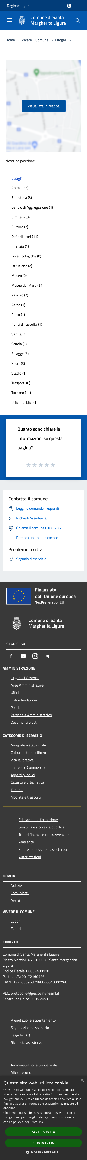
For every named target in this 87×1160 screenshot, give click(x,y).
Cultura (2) (19, 227)
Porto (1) (18, 314)
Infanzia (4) (20, 246)
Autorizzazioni (30, 857)
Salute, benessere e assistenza (43, 849)
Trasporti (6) (20, 383)
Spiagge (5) (20, 353)
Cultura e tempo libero (28, 752)
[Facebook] (11, 656)
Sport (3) (18, 363)
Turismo (17, 789)
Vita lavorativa (22, 760)
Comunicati (20, 893)
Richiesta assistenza (27, 1042)
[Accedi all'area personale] (69, 5)
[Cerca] (77, 20)
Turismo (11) (21, 392)
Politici (16, 707)
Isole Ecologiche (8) (26, 256)
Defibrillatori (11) (24, 236)
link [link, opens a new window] (40, 1122)
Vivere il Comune (35, 40)
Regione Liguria (19, 5)
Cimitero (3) (20, 217)
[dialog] (43, 1118)
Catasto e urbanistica (27, 782)
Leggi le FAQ (20, 1035)
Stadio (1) (18, 373)
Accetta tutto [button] (43, 1132)
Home (10, 40)
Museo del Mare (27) (27, 285)
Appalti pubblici (23, 775)
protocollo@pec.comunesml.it (35, 993)
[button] (43, 1152)
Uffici (15, 692)
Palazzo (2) (19, 295)
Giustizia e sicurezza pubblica (41, 827)
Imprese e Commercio (28, 767)
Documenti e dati (24, 722)
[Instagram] (35, 656)
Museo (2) (19, 275)
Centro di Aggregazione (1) (32, 207)
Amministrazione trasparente (34, 1065)
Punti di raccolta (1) (26, 324)
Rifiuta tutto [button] (43, 1143)
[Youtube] (23, 656)
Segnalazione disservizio (30, 1027)
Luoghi (60, 40)
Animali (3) (19, 188)
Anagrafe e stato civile (28, 745)
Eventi (16, 928)
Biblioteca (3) (21, 197)
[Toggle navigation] (9, 20)
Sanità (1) (18, 334)
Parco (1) (18, 305)
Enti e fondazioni (24, 700)
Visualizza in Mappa (44, 106)
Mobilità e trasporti (26, 797)
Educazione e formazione (38, 819)
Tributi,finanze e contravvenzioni (44, 834)
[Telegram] (47, 656)
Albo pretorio (21, 1072)
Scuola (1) (19, 344)
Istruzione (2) (21, 266)
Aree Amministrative (27, 685)
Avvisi (15, 900)
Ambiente (26, 842)
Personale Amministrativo (31, 715)
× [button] (82, 1080)
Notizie (16, 885)
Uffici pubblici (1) (24, 402)
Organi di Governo (25, 677)
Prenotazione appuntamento (33, 1020)
